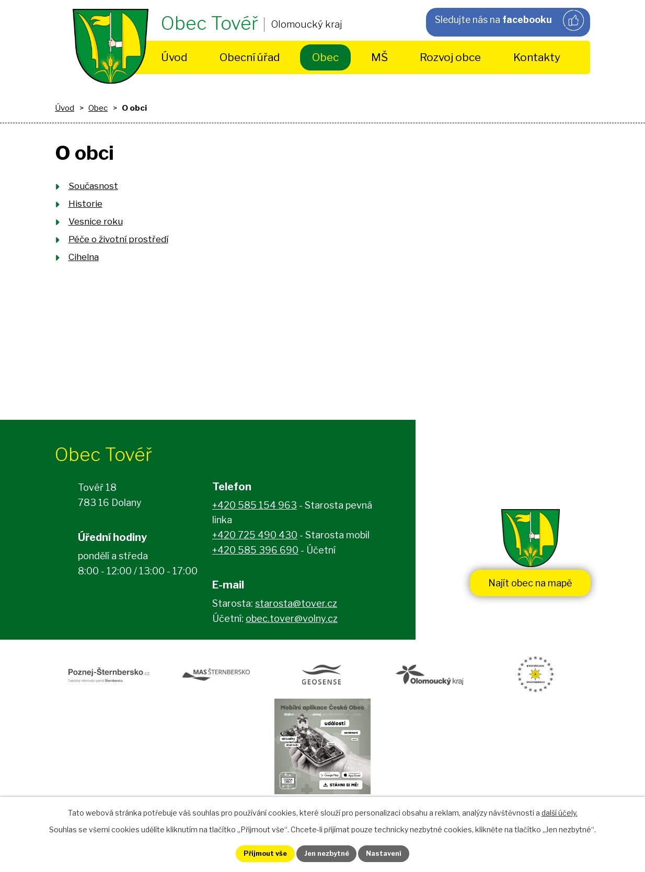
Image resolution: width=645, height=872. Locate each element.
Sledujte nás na (508, 21)
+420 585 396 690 (255, 553)
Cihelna (83, 257)
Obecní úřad (250, 57)
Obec (325, 57)
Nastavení (394, 853)
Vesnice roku (95, 221)
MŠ (379, 57)
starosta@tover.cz (296, 606)
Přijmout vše (255, 853)
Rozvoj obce (450, 57)
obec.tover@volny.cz (292, 621)
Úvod (174, 57)
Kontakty (536, 57)
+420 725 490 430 (254, 538)
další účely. (560, 810)
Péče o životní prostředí (118, 239)
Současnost (93, 186)
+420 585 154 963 (254, 508)
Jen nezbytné (327, 853)
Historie (85, 203)
